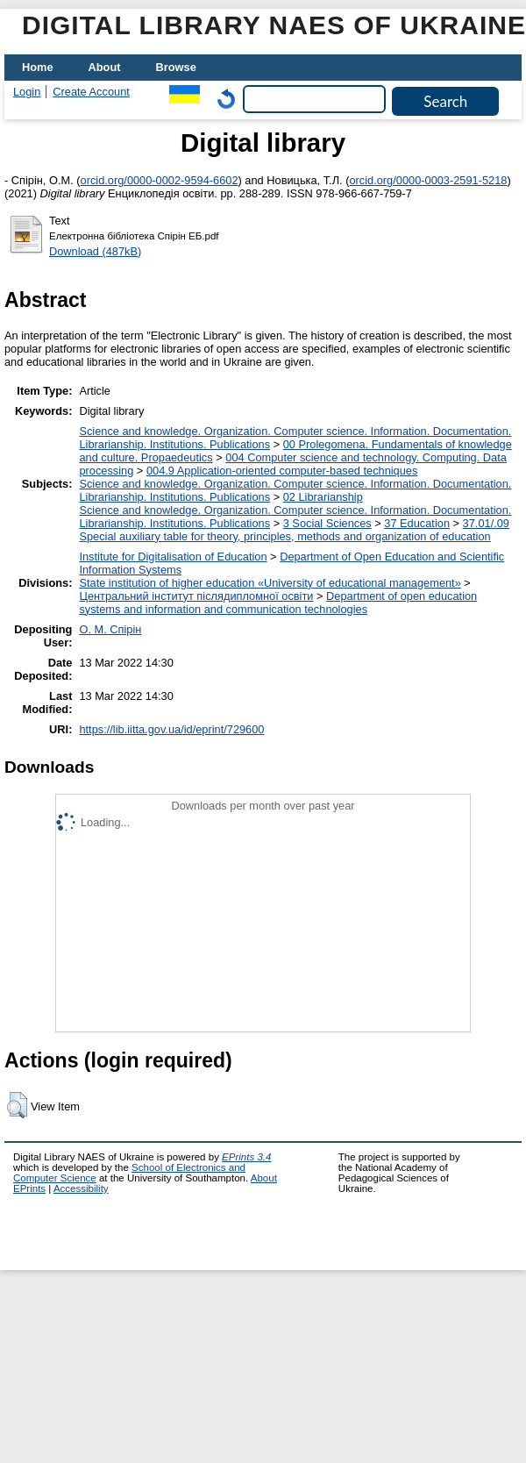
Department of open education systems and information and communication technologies (278, 602)
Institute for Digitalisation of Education (173, 556)
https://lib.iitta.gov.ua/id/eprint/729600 (171, 729)
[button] (17, 1105)
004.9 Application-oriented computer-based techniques (281, 470)
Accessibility (81, 1188)
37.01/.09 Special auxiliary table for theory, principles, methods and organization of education (294, 530)
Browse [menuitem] (176, 67)
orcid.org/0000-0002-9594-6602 (159, 180)
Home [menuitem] (37, 67)
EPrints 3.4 (246, 1157)
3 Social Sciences (327, 523)
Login (26, 91)
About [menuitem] (105, 67)
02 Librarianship (323, 496)
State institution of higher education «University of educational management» (269, 582)
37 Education (417, 523)
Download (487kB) (95, 251)
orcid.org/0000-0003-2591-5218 (428, 180)
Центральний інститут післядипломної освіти (196, 596)
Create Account (91, 91)
